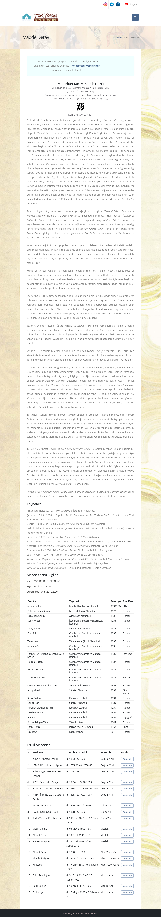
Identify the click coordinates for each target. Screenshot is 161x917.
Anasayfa (117, 37)
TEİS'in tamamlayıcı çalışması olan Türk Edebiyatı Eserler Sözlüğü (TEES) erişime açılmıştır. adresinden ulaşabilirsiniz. (67, 66)
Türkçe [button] (131, 4)
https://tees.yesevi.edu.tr (86, 65)
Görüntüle (127, 759)
